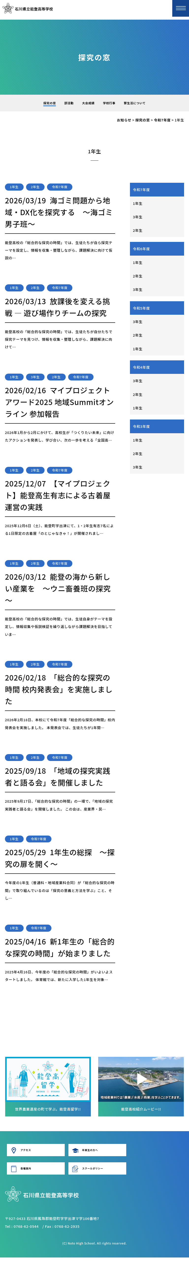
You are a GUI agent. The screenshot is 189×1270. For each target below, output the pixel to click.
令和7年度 (141, 189)
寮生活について (135, 103)
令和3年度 (141, 428)
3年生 (137, 217)
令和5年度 (141, 309)
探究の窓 (49, 103)
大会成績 (88, 103)
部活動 (69, 103)
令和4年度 (141, 368)
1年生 (137, 203)
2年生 (137, 230)
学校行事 (109, 103)
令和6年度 (141, 249)
